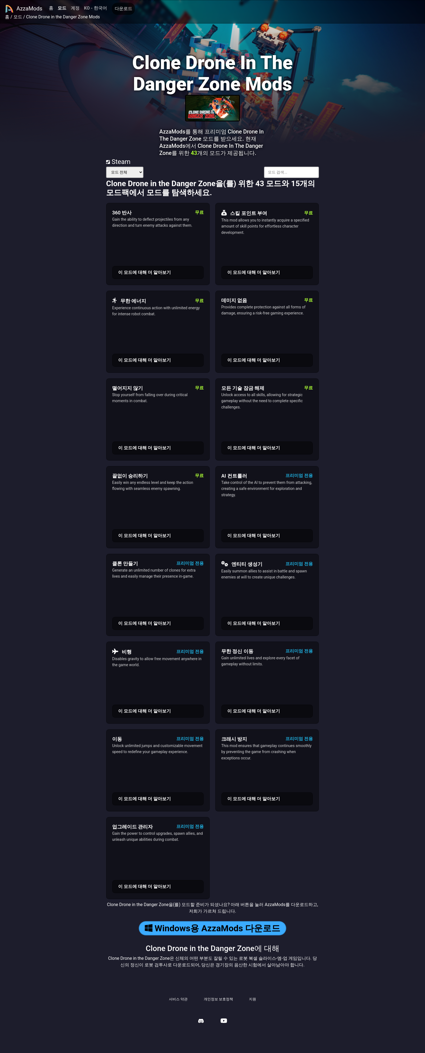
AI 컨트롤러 (234, 476)
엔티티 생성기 (241, 564)
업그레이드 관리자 (132, 827)
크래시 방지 (234, 739)
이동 (117, 739)
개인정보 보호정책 (218, 999)
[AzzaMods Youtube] (223, 1021)
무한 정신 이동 (237, 651)
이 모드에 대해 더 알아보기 (144, 272)
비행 (122, 652)
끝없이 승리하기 (130, 476)
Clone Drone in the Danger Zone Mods (63, 16)
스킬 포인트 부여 (244, 213)
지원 (252, 999)
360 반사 (122, 212)
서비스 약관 (178, 999)
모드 (62, 8)
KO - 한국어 (95, 8)
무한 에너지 (129, 301)
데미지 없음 (234, 300)
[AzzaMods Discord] (201, 1021)
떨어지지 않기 (127, 388)
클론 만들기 (125, 563)
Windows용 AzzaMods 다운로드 (212, 928)
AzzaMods (23, 8)
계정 (75, 8)
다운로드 (123, 8)
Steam (118, 162)
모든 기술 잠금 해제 (242, 388)
